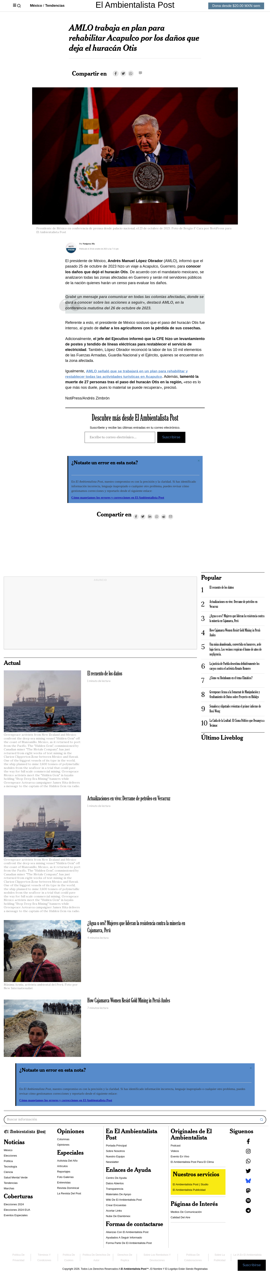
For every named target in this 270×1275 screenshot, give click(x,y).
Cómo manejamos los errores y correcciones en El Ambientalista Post (117, 497)
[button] (261, 1119)
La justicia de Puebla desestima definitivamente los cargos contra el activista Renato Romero (235, 666)
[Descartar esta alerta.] (199, 461)
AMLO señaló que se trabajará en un (120, 371)
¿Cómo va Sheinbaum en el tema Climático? (231, 678)
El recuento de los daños (104, 673)
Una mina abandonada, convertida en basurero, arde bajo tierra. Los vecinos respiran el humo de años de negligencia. (236, 649)
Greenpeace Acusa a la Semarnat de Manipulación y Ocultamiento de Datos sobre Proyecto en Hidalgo (235, 694)
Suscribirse (171, 437)
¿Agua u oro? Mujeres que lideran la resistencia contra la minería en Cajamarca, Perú (136, 927)
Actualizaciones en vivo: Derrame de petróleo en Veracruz (128, 798)
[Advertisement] (100, 616)
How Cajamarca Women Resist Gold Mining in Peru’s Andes (128, 1000)
